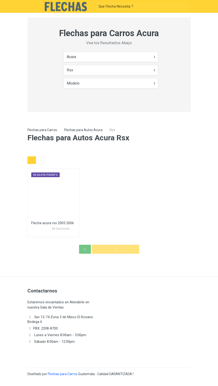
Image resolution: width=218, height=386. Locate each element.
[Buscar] (138, 6)
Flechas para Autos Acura (83, 130)
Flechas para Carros (42, 130)
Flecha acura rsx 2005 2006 (52, 223)
